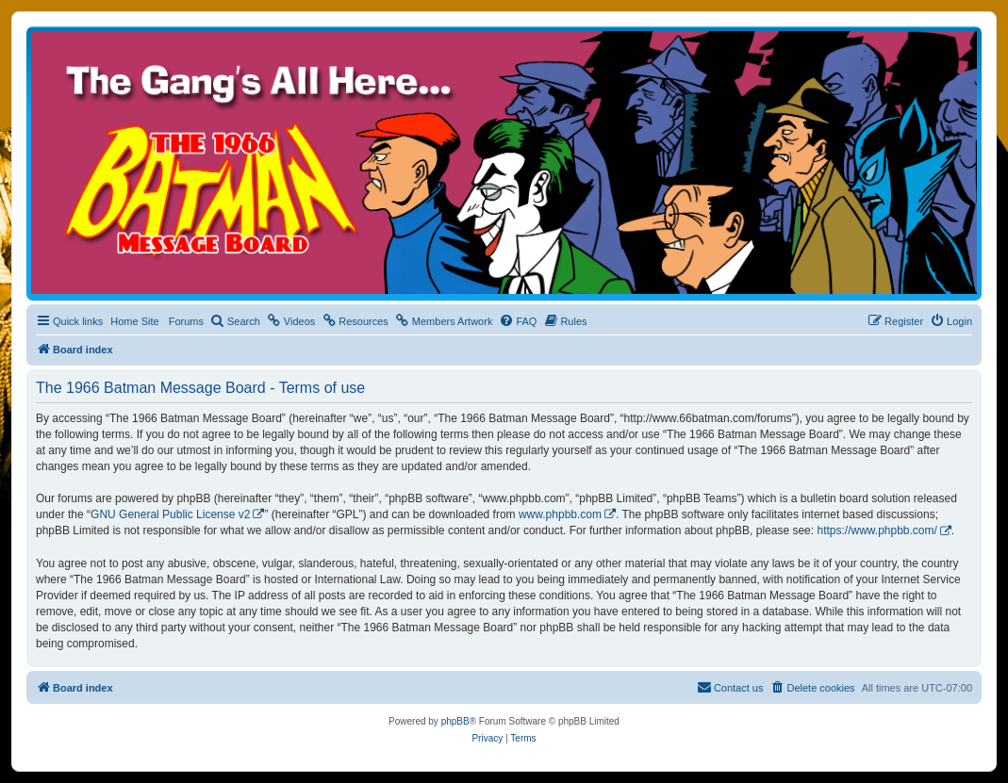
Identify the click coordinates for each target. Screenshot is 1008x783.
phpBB (455, 721)
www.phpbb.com (560, 514)
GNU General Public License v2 (170, 514)
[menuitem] (235, 321)
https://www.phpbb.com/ (876, 530)
